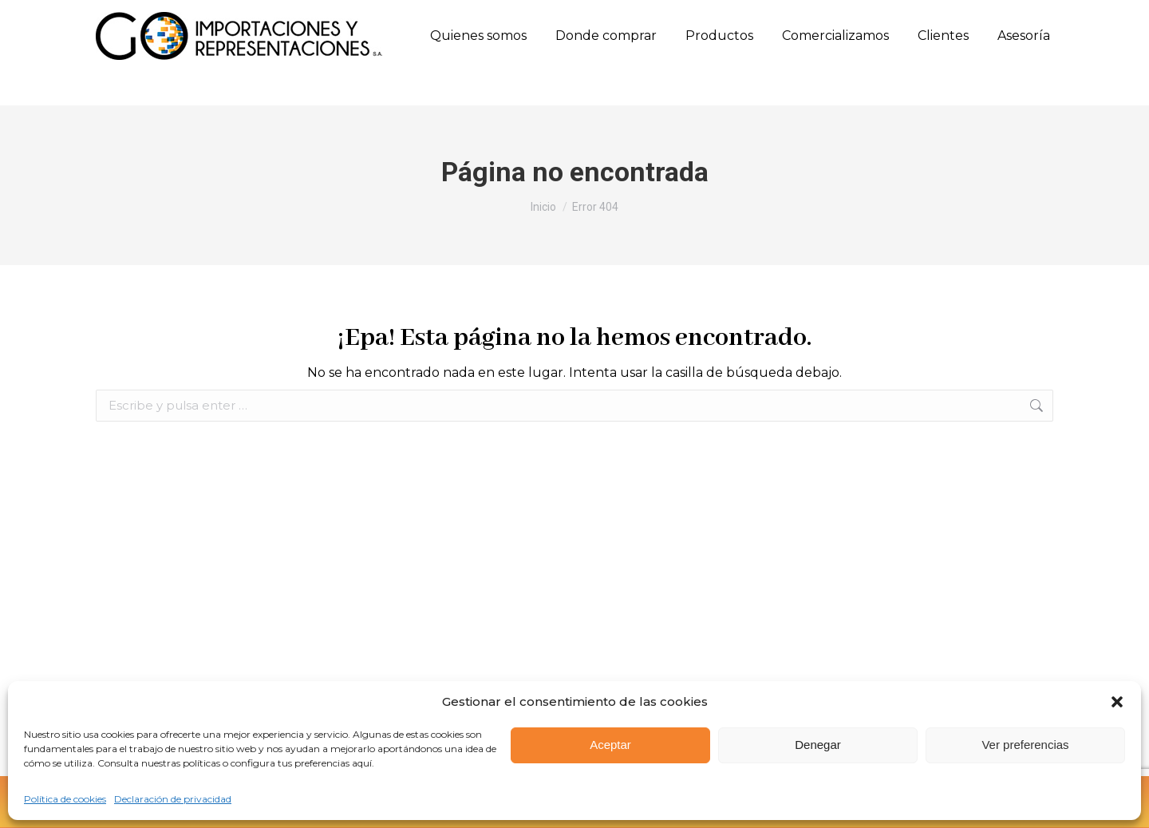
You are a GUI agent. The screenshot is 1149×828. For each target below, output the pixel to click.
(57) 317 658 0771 (373, 16)
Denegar (818, 744)
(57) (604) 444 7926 (153, 17)
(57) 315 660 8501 (271, 16)
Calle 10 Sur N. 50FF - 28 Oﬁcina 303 (530, 17)
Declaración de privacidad (172, 799)
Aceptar (610, 744)
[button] (1117, 702)
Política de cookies (65, 799)
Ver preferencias (1024, 744)
